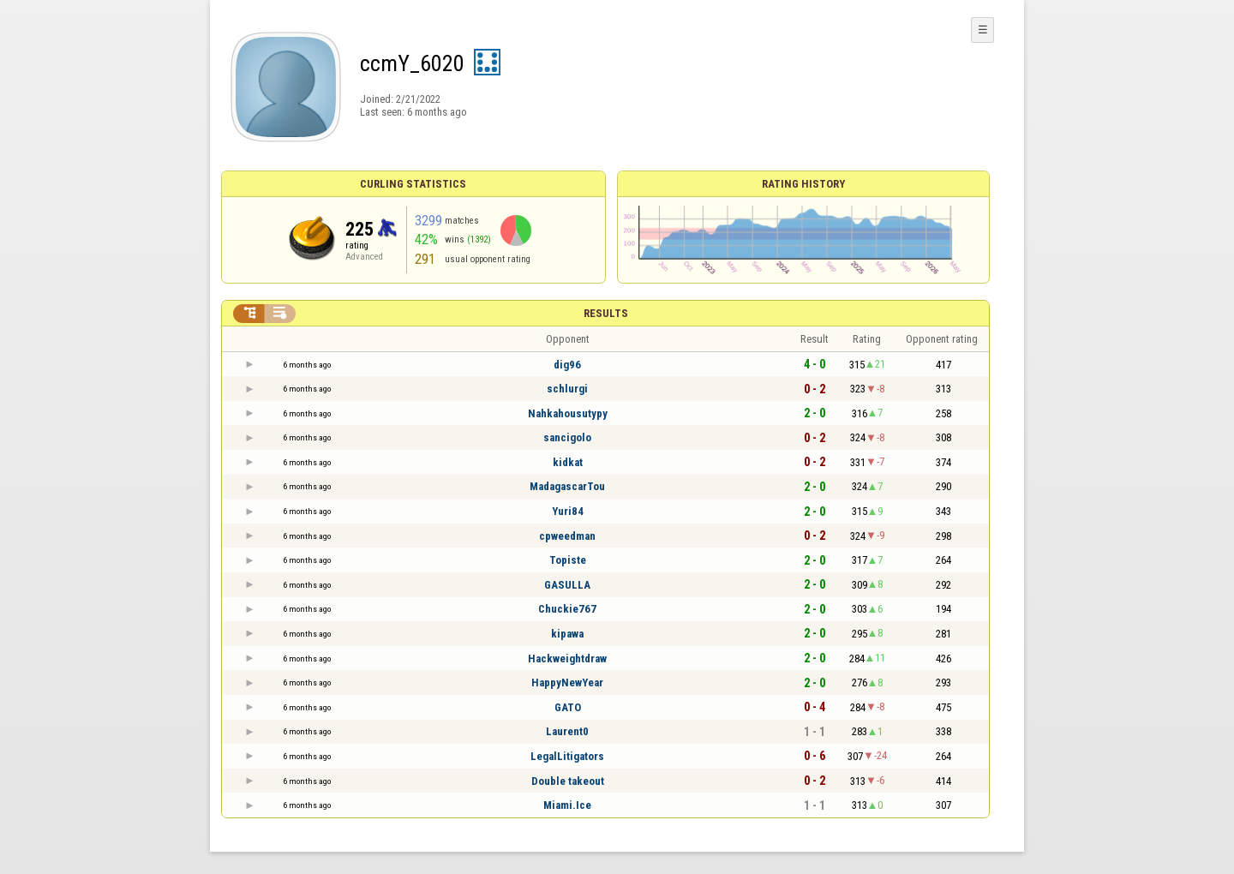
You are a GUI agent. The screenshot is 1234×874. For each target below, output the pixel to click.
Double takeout (567, 781)
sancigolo (567, 437)
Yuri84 (568, 511)
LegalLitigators (567, 756)
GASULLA (567, 584)
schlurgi (567, 388)
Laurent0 (567, 731)
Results (606, 313)
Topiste (567, 560)
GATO (567, 707)
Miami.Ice (567, 805)
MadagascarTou (567, 486)
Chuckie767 (567, 608)
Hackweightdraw (567, 658)
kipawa (567, 633)
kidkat (568, 462)
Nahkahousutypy (568, 413)
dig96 (567, 364)
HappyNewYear (567, 682)
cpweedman (567, 536)
